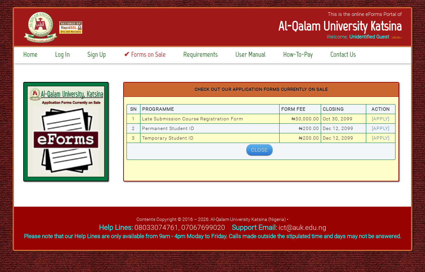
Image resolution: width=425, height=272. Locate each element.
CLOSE (259, 150)
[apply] (380, 118)
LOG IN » (397, 37)
